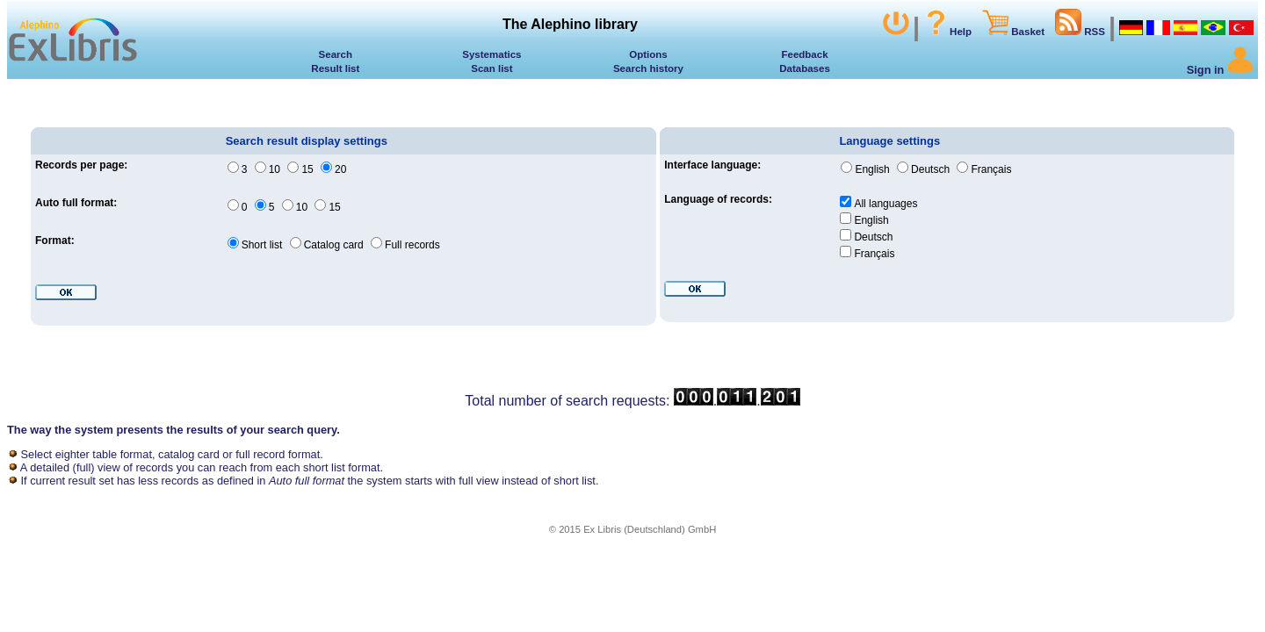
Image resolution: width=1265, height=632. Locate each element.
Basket (1013, 31)
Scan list (491, 68)
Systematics (491, 54)
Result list (335, 68)
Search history (648, 68)
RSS (1080, 31)
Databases (804, 68)
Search (335, 54)
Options (648, 54)
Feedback (804, 54)
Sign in (1220, 69)
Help (947, 31)
